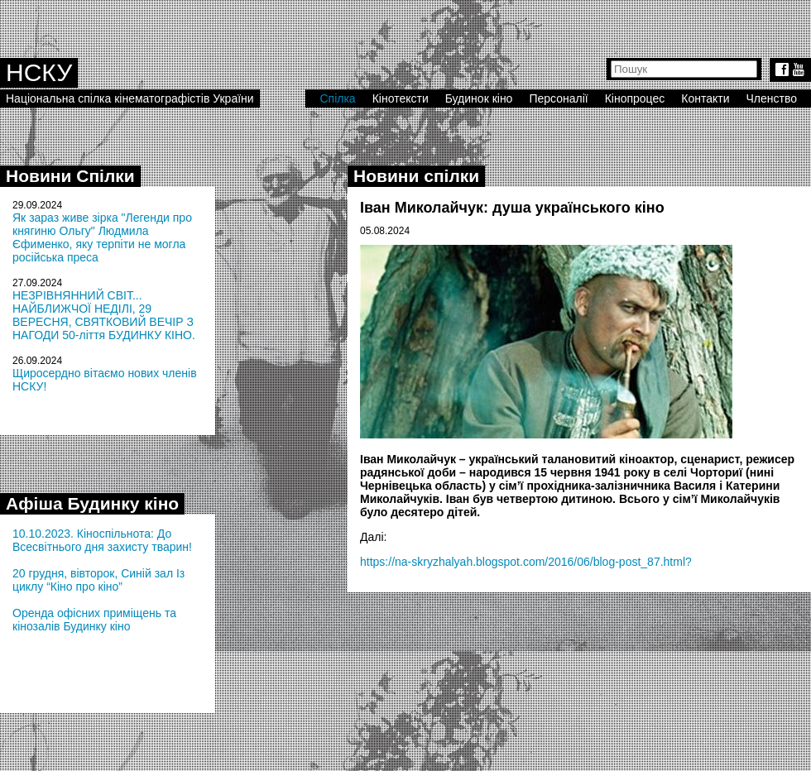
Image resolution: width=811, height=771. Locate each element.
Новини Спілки (70, 175)
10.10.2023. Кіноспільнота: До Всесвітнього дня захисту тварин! (102, 540)
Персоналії (558, 98)
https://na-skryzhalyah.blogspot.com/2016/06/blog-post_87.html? (526, 561)
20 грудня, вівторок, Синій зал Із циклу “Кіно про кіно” (98, 580)
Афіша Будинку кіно (92, 503)
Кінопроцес (635, 98)
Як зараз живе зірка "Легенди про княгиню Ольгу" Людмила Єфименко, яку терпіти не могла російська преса (102, 237)
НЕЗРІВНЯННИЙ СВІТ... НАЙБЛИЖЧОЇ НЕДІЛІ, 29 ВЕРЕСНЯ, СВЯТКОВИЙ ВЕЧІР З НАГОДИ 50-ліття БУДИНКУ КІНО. (103, 315)
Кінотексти (400, 98)
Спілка (337, 98)
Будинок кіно (479, 98)
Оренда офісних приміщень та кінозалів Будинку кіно (94, 619)
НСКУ (39, 72)
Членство (772, 98)
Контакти (705, 98)
